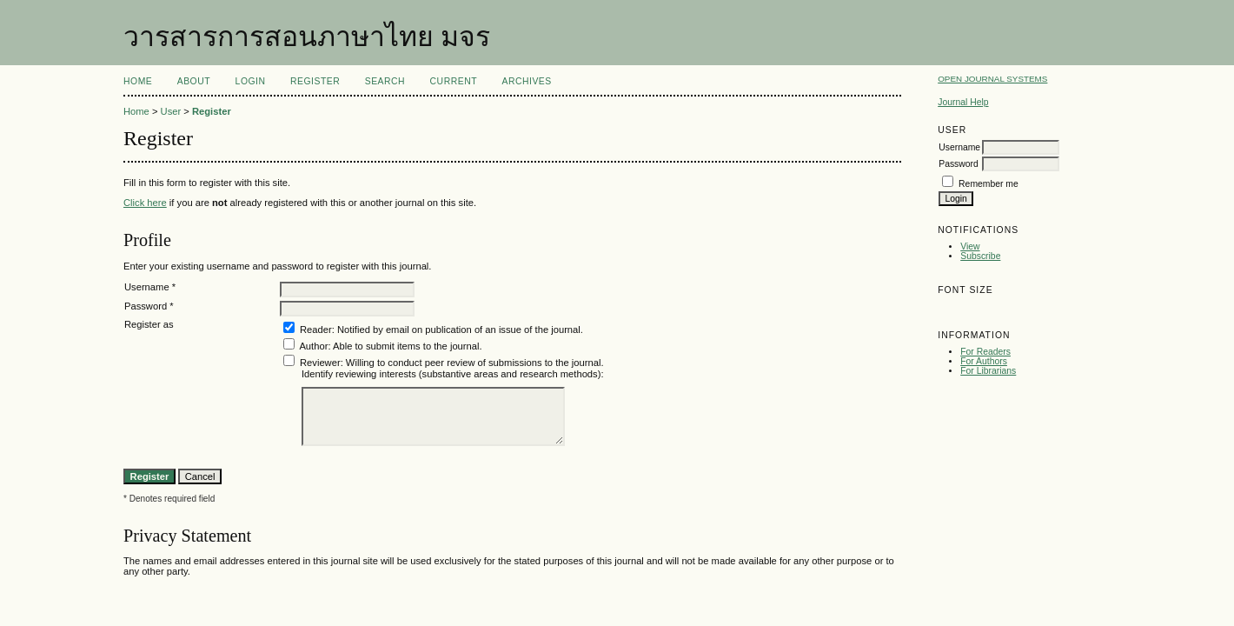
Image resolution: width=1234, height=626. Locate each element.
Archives (526, 81)
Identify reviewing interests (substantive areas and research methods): (453, 374)
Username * (150, 287)
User (171, 111)
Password (959, 164)
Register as (149, 324)
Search (385, 81)
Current (453, 81)
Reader (316, 329)
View (969, 246)
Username (959, 147)
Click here (145, 202)
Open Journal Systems (992, 78)
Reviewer (320, 362)
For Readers (985, 351)
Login (251, 81)
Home (137, 81)
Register (315, 81)
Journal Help (963, 102)
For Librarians (988, 371)
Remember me (988, 184)
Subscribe (980, 256)
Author (313, 346)
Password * (149, 306)
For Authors (983, 361)
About (193, 81)
